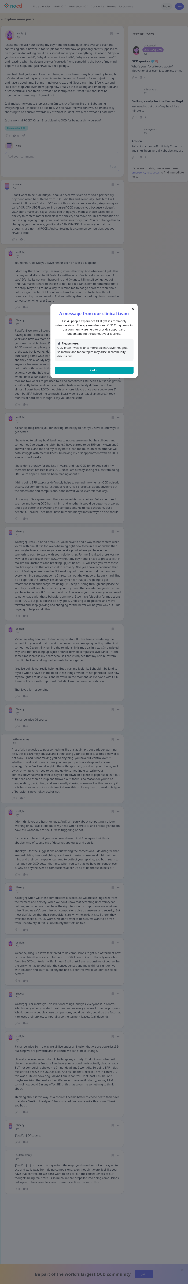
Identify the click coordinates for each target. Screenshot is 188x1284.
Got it (94, 370)
